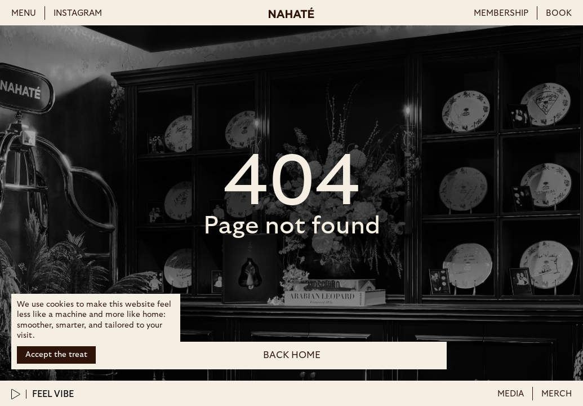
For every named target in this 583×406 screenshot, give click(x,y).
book (559, 13)
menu (23, 13)
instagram (78, 13)
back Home (292, 355)
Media (510, 394)
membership (501, 13)
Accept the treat (56, 355)
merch (556, 394)
